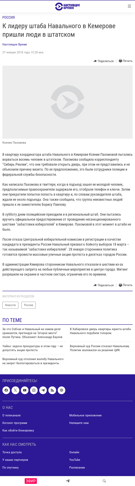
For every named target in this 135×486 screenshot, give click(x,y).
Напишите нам (79, 423)
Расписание (77, 467)
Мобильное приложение (85, 415)
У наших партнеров (15, 460)
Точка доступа (12, 452)
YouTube (74, 460)
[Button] (104, 61)
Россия (8, 17)
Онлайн (74, 452)
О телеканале (11, 415)
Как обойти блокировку (18, 430)
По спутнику (10, 467)
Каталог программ (14, 423)
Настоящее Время (14, 44)
